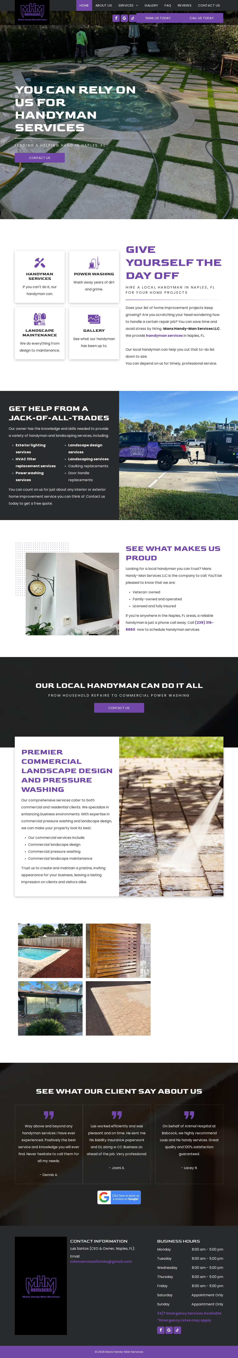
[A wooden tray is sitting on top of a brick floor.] (118, 951)
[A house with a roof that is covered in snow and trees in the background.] (50, 1008)
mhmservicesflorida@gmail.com (101, 1261)
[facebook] (116, 19)
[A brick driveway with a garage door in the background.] (118, 1008)
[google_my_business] (124, 19)
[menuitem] (84, 5)
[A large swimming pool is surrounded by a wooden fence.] (50, 951)
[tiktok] (132, 19)
